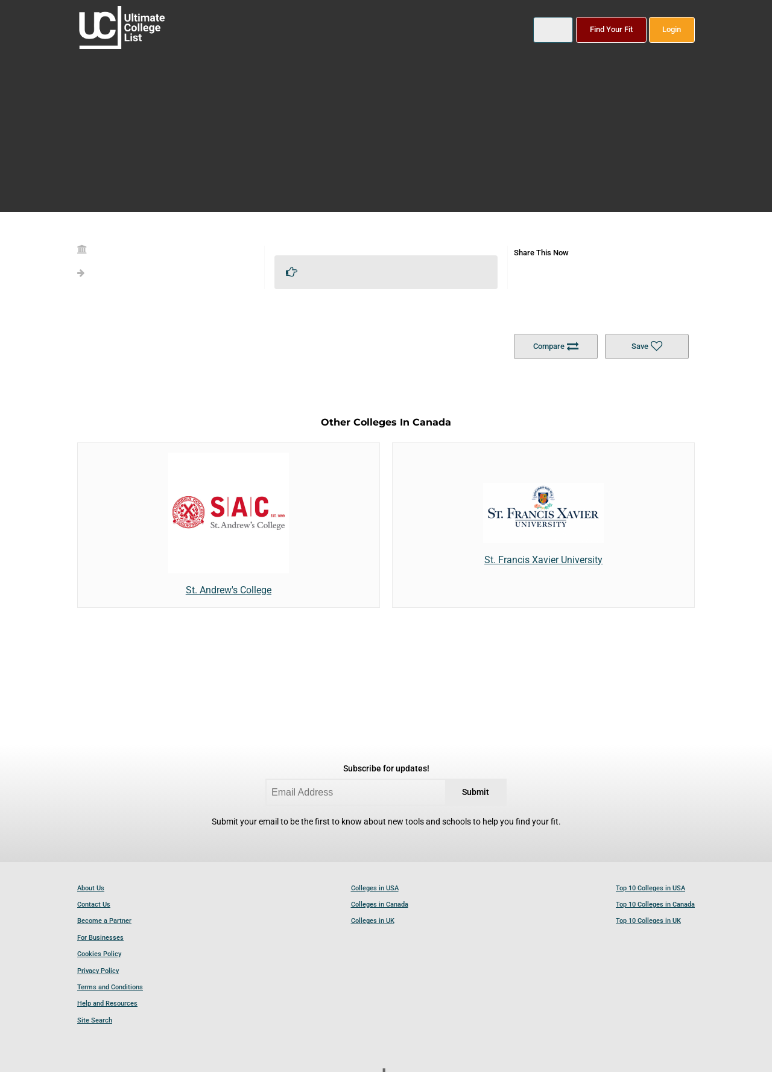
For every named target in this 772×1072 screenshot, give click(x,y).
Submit (475, 792)
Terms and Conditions (110, 987)
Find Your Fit (611, 29)
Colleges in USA (375, 888)
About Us (90, 888)
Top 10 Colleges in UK (648, 921)
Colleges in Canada (379, 904)
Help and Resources (107, 1003)
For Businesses (100, 938)
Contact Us (93, 904)
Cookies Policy (99, 954)
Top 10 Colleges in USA (650, 888)
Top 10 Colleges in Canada (655, 904)
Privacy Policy (98, 971)
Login (671, 29)
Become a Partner (104, 921)
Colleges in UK (372, 921)
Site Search (94, 1020)
